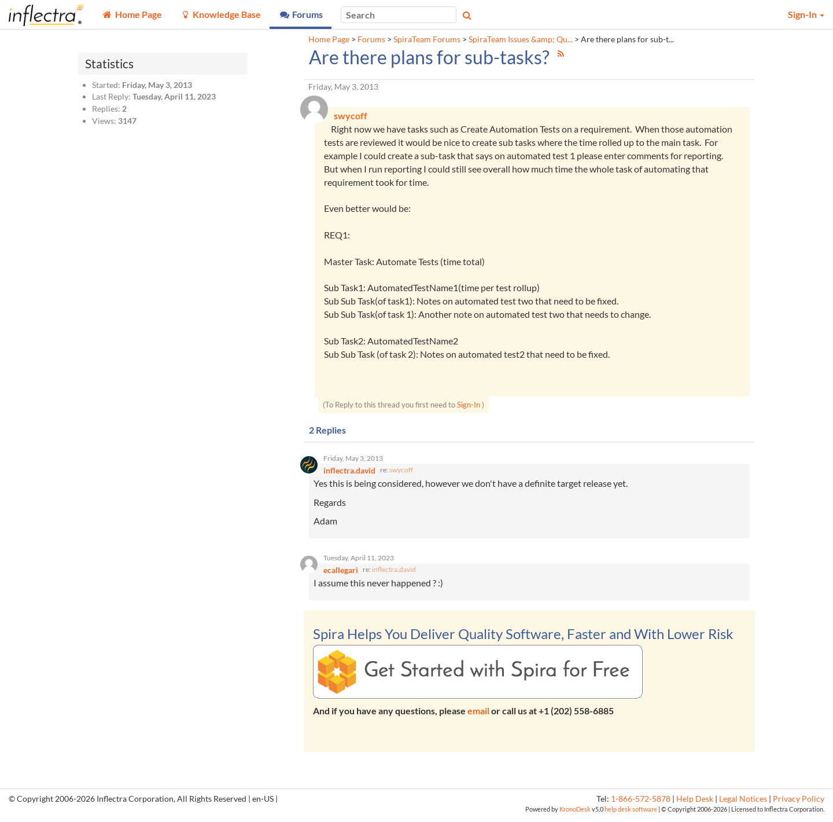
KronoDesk (575, 813)
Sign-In (468, 405)
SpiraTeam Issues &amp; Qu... (521, 39)
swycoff (401, 472)
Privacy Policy (798, 803)
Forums (371, 39)
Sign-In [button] (806, 14)
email (478, 715)
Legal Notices (743, 803)
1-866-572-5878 (640, 803)
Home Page (328, 39)
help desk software (631, 813)
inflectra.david (394, 574)
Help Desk (694, 803)
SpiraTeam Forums (426, 39)
